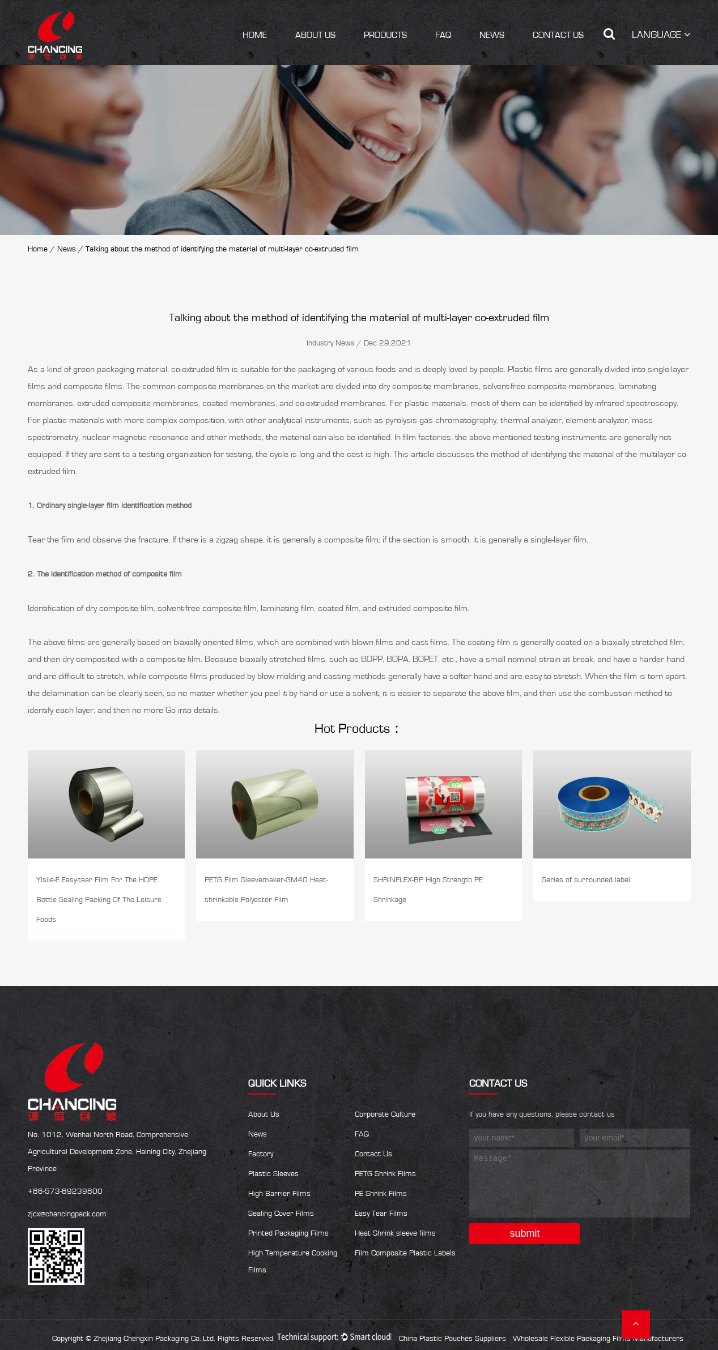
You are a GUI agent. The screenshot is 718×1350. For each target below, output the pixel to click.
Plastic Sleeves (273, 1174)
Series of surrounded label (586, 880)
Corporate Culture (385, 1114)
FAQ (443, 35)
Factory (260, 1154)
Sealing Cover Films (281, 1213)
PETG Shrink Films (385, 1174)
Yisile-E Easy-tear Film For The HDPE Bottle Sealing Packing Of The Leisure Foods (99, 900)
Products (385, 35)
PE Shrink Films (381, 1194)
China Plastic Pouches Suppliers (452, 1339)
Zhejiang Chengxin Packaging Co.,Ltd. (154, 1339)
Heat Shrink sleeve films (395, 1233)
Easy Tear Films (381, 1213)
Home (255, 35)
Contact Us (558, 35)
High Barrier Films (279, 1194)
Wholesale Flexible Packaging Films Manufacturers (598, 1339)
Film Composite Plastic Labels (405, 1253)
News (491, 35)
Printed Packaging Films (288, 1233)
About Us (315, 35)
